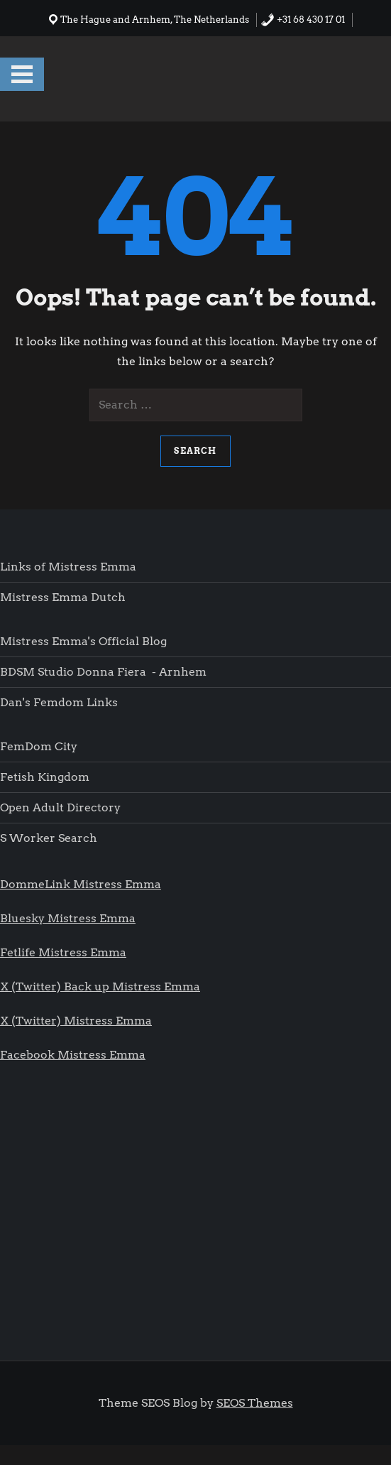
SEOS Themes (254, 1403)
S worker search (48, 838)
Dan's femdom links (59, 702)
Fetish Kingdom (46, 777)
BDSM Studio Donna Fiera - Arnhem (103, 672)
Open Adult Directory (60, 807)
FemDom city (38, 746)
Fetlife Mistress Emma (63, 952)
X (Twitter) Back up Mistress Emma (100, 986)
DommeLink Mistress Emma (80, 884)
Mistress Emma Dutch (63, 597)
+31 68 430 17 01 (302, 19)
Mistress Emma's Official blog (83, 641)
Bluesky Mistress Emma (68, 918)
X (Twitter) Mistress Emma (76, 1020)
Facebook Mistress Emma (72, 1054)
